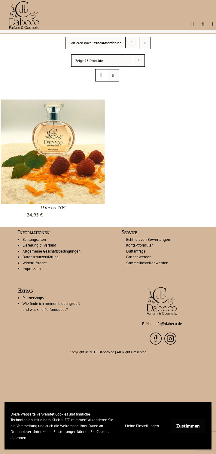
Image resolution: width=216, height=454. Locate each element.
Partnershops (33, 297)
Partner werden (138, 256)
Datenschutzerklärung (41, 256)
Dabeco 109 (52, 207)
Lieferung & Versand (39, 245)
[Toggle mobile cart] (192, 24)
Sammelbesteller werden (147, 262)
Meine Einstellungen (142, 425)
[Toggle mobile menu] (213, 24)
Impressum (32, 268)
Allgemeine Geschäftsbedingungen (52, 251)
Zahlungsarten (34, 239)
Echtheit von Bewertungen (148, 239)
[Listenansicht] (113, 75)
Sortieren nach (95, 43)
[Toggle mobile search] (203, 24)
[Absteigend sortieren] (145, 43)
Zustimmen (188, 426)
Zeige (89, 60)
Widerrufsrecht (35, 262)
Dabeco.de (106, 352)
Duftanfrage (136, 251)
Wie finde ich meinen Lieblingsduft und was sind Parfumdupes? (51, 306)
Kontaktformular (139, 245)
